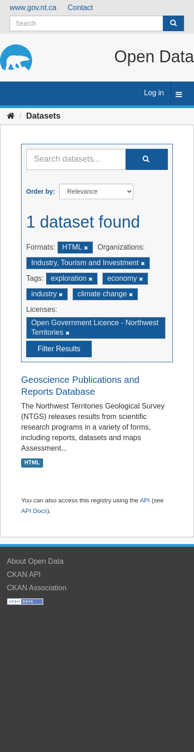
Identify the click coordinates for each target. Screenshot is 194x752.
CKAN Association (37, 588)
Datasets (43, 115)
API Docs (34, 510)
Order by (39, 191)
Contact (80, 7)
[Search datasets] (97, 23)
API (145, 500)
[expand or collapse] (179, 95)
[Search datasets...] (76, 159)
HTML (31, 463)
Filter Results (59, 349)
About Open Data (35, 561)
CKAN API (24, 574)
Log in (154, 93)
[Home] (11, 115)
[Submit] (173, 23)
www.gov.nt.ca (33, 7)
